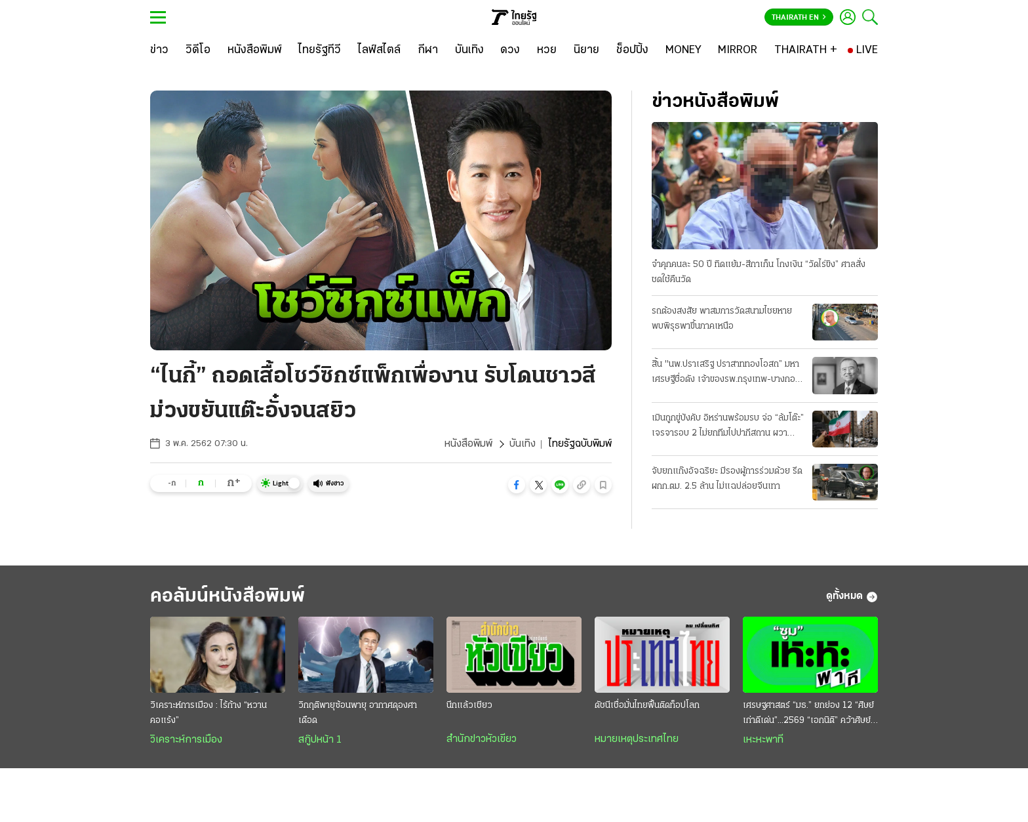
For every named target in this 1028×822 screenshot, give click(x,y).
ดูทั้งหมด (852, 597)
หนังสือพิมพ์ (468, 444)
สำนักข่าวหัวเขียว (481, 739)
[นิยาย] (586, 50)
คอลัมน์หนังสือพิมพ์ (227, 596)
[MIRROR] (737, 50)
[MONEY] (683, 50)
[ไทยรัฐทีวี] (319, 50)
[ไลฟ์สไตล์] (379, 50)
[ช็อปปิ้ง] (632, 50)
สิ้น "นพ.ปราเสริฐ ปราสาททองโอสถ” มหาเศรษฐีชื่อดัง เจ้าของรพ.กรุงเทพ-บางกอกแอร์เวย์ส (726, 373)
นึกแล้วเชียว (469, 705)
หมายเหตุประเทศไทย (637, 739)
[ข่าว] (159, 50)
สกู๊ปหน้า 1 (320, 740)
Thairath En (799, 18)
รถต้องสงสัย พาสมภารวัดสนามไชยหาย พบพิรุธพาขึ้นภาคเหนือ (722, 318)
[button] (516, 484)
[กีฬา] (428, 50)
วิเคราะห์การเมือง (186, 740)
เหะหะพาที (763, 740)
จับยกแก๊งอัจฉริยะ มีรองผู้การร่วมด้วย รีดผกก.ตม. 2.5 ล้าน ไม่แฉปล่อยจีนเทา (727, 478)
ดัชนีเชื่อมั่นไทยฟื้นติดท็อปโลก (647, 705)
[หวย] (547, 50)
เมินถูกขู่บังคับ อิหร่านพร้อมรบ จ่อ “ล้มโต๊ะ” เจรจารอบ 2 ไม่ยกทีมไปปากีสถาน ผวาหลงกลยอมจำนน (728, 427)
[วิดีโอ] (198, 50)
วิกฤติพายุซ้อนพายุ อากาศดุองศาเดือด (357, 713)
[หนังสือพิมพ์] (254, 50)
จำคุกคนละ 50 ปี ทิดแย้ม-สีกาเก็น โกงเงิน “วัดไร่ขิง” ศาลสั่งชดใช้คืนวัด (758, 272)
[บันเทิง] (469, 50)
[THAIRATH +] (805, 50)
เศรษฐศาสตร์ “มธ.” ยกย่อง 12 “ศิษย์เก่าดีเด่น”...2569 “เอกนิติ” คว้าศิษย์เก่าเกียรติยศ (808, 714)
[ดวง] (510, 50)
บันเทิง (522, 444)
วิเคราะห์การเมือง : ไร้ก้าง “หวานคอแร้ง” (208, 713)
